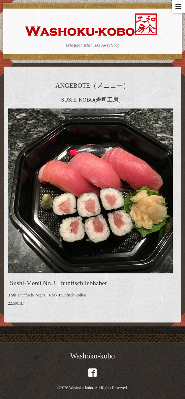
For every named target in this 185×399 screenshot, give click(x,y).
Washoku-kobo (92, 356)
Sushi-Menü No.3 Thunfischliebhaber (58, 283)
